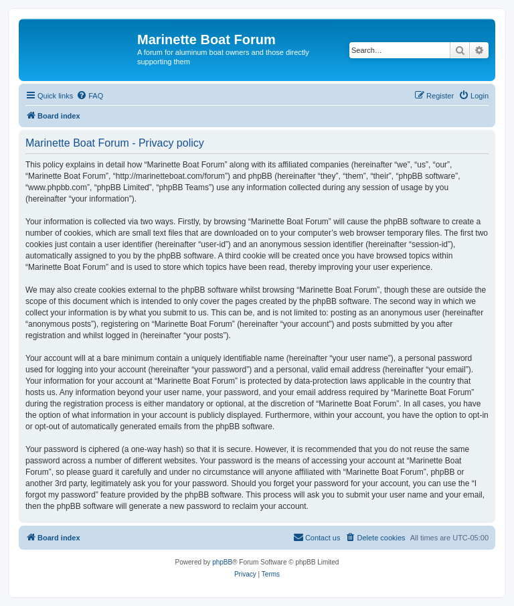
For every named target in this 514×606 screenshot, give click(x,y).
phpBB (222, 562)
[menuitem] (89, 96)
